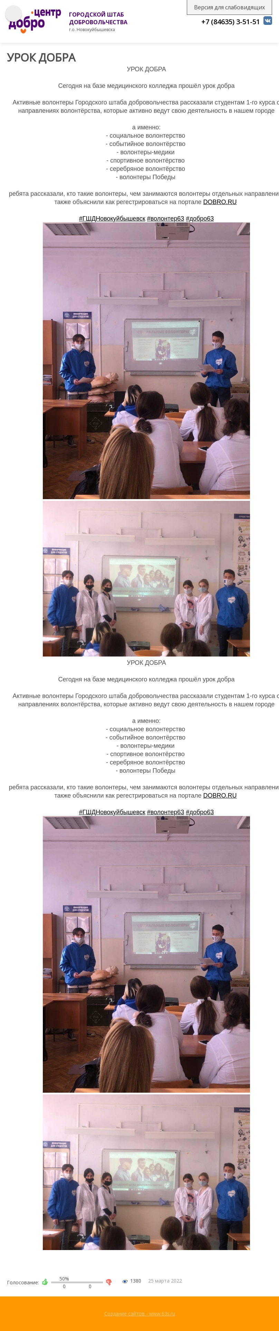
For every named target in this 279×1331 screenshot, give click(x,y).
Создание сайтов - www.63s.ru (139, 1313)
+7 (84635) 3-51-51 (230, 21)
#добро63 (200, 218)
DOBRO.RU (220, 202)
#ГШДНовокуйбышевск (112, 218)
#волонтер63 (165, 218)
